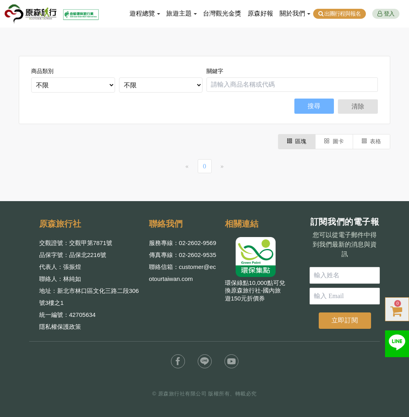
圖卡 (334, 141)
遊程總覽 (142, 13)
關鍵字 (214, 71)
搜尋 (314, 106)
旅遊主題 (179, 13)
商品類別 (42, 71)
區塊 (297, 141)
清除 (357, 106)
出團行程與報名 (339, 13)
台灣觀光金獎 (222, 13)
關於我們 (292, 13)
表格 (371, 141)
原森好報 (260, 13)
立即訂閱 (345, 320)
